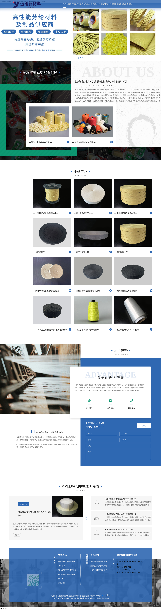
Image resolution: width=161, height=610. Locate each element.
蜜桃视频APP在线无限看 (98, 5)
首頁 (62, 5)
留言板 (127, 5)
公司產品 (85, 5)
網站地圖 (3, 608)
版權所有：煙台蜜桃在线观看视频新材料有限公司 (67, 606)
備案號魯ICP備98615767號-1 (92, 606)
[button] (6, 31)
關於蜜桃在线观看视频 (73, 5)
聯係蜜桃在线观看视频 (116, 5)
